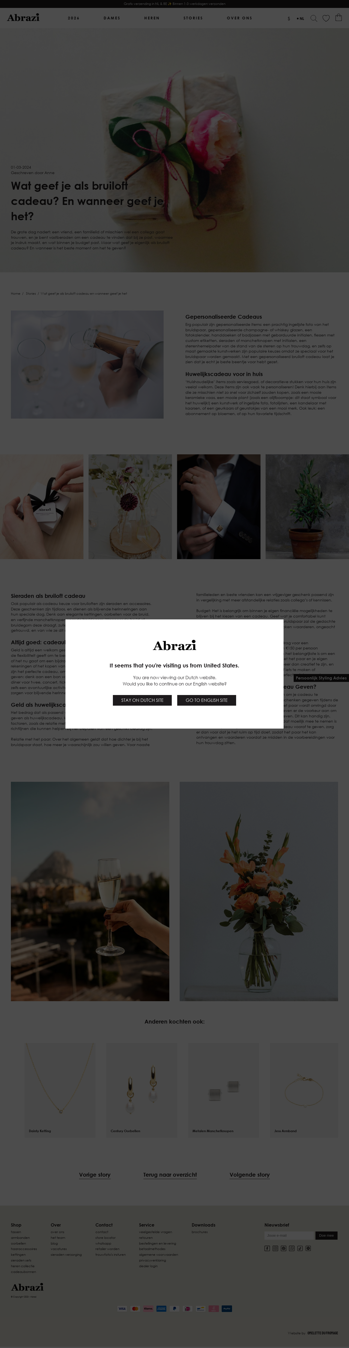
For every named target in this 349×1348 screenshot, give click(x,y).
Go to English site (207, 700)
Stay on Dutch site (142, 700)
